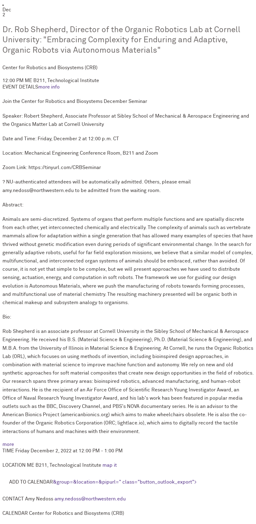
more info (49, 87)
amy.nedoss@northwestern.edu (90, 498)
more (8, 444)
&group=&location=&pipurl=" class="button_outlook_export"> (125, 482)
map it (109, 465)
